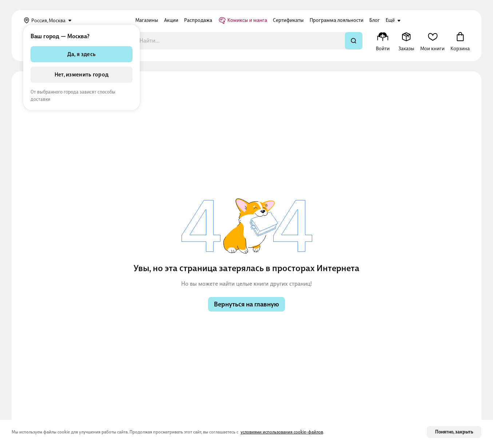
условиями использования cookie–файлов (281, 432)
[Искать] (353, 40)
